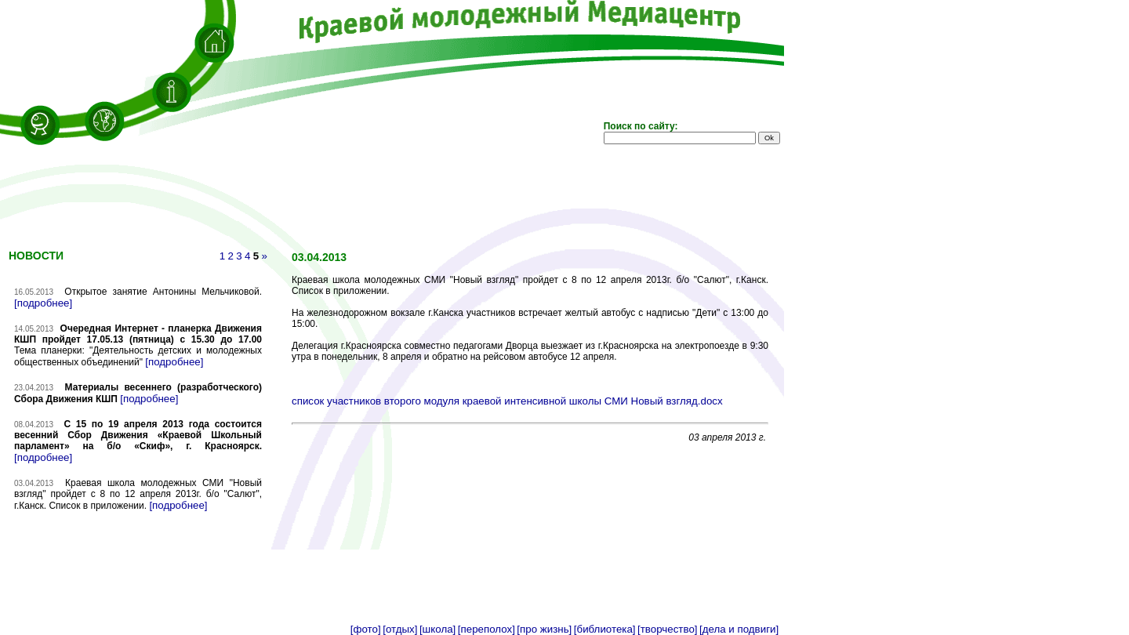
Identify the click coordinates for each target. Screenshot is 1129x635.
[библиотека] (605, 629)
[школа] (437, 629)
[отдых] (400, 629)
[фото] (365, 629)
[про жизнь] (544, 629)
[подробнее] (43, 303)
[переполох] (486, 629)
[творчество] (667, 629)
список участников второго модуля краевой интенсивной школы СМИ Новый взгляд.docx (507, 401)
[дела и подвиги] (739, 629)
